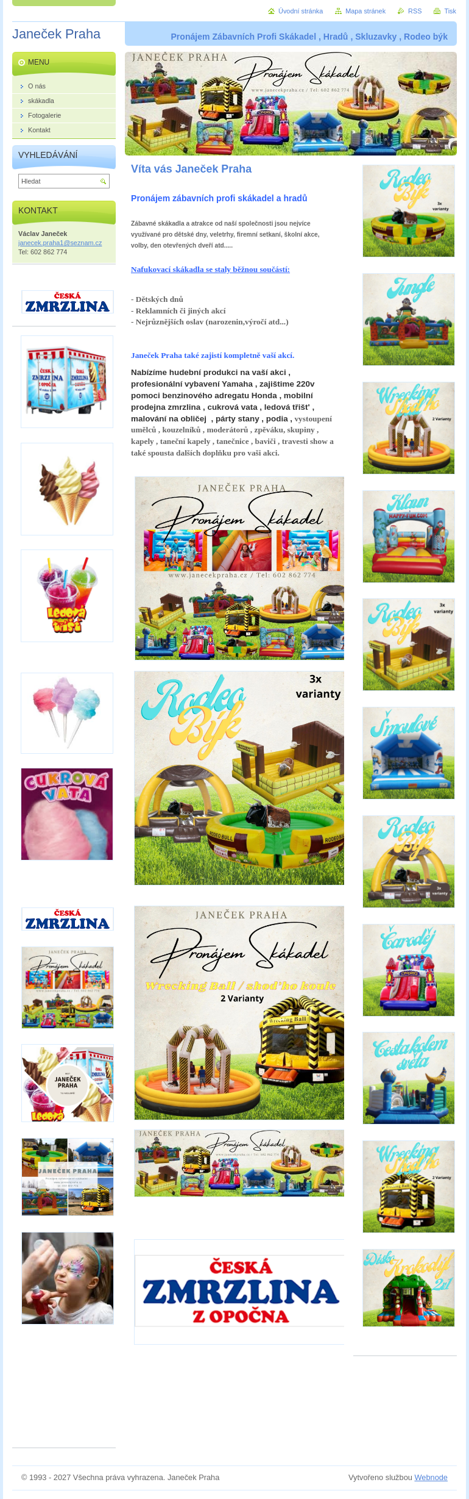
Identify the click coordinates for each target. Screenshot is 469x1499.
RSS (414, 11)
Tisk (450, 11)
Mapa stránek (365, 11)
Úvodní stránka (300, 11)
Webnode (431, 1477)
